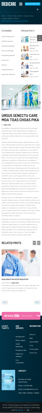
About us (32, 335)
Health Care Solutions (19, 355)
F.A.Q (31, 346)
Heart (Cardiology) (7, 51)
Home (3, 16)
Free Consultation (20, 361)
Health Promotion (7, 41)
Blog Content (17, 16)
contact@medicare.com (30, 390)
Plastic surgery (20, 341)
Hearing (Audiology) (8, 46)
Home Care (5, 60)
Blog (31, 338)
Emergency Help (21, 350)
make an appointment (33, 4)
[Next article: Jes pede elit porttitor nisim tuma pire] (37, 303)
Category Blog (28, 16)
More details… (20, 410)
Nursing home (20, 337)
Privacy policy (34, 349)
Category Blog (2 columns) (10, 19)
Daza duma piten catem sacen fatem (15, 280)
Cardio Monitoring (19, 345)
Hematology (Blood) (8, 56)
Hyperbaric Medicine (8, 75)
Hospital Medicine (7, 70)
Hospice (4, 65)
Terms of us (33, 353)
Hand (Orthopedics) (8, 37)
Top (39, 38)
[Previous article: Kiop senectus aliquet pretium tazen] (5, 303)
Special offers (34, 342)
